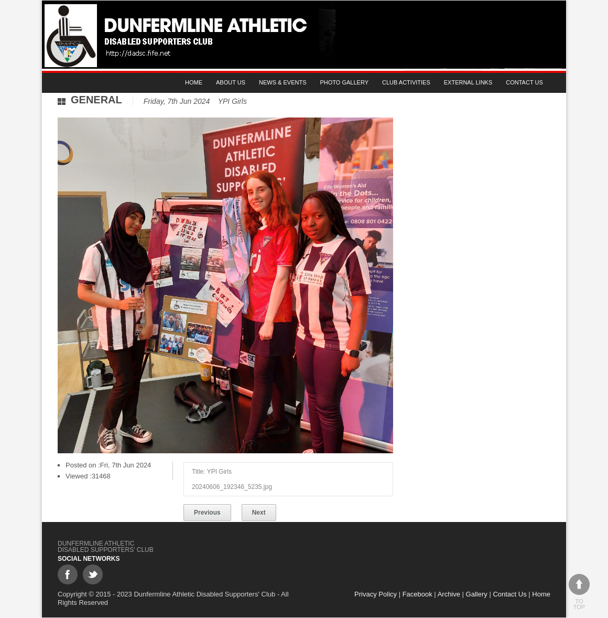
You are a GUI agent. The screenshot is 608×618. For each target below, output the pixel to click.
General (96, 99)
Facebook (417, 594)
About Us (230, 82)
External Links (468, 82)
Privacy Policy (375, 594)
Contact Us (524, 82)
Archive (449, 594)
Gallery (476, 594)
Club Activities (406, 82)
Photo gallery (344, 82)
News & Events (282, 82)
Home (193, 82)
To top (579, 592)
